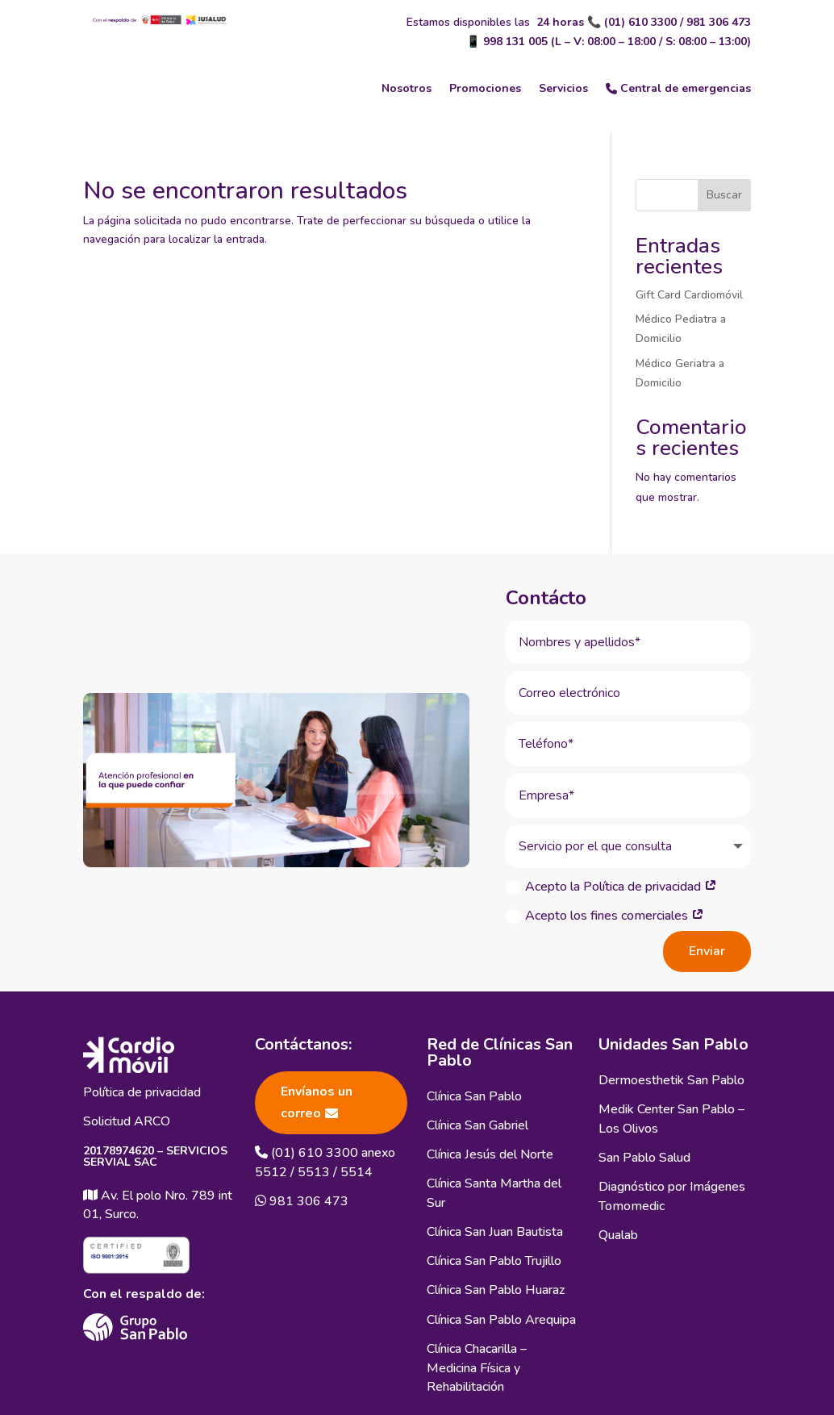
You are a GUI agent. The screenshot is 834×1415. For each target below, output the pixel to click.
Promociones (485, 88)
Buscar (724, 194)
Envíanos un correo (316, 1098)
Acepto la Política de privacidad (611, 882)
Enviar (707, 947)
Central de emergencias (678, 88)
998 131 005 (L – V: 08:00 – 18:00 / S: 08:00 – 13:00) (617, 41)
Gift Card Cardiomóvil (689, 295)
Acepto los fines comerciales (605, 911)
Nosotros (407, 88)
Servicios (563, 88)
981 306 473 (718, 22)
